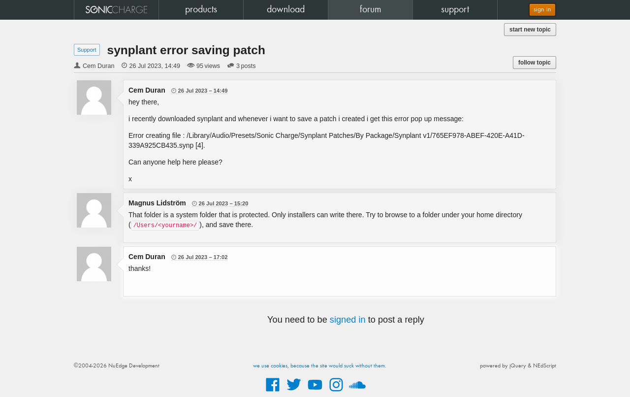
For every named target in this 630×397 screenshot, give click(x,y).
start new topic (530, 29)
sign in (542, 9)
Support (86, 50)
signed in (348, 320)
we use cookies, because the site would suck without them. (319, 366)
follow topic (534, 62)
